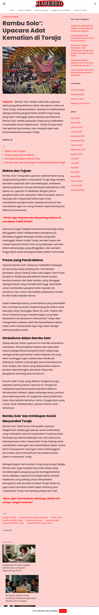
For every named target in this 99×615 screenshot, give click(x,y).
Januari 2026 (76, 131)
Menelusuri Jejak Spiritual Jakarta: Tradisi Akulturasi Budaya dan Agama (82, 28)
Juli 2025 (74, 158)
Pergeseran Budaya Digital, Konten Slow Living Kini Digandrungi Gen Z (15, 565)
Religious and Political (61, 10)
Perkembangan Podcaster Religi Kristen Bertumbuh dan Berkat (82, 72)
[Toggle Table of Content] (4, 147)
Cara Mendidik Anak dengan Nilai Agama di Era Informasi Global (82, 38)
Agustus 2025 (76, 154)
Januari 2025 (76, 185)
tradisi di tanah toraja (12, 520)
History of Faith (80, 10)
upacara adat (52, 520)
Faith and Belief (24, 10)
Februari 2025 (77, 181)
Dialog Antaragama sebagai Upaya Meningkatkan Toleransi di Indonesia (15, 595)
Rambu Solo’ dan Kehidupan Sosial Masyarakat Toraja (35, 162)
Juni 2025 (75, 163)
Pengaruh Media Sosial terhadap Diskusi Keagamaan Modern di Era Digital (47, 566)
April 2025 (75, 172)
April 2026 (75, 118)
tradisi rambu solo (34, 520)
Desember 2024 (77, 190)
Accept (62, 611)
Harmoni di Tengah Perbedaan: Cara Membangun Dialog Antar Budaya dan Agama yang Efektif (82, 50)
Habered (7, 101)
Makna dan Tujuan (15, 151)
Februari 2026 (77, 127)
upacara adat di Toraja (13, 523)
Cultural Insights (41, 10)
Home (12, 10)
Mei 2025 (75, 167)
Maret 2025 (75, 176)
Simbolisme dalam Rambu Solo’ (22, 158)
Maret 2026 (75, 122)
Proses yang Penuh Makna (19, 154)
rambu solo (56, 517)
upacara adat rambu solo (39, 523)
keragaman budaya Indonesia (33, 517)
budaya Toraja (9, 517)
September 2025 (78, 149)
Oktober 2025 (76, 145)
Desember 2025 (77, 136)
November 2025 (78, 140)
